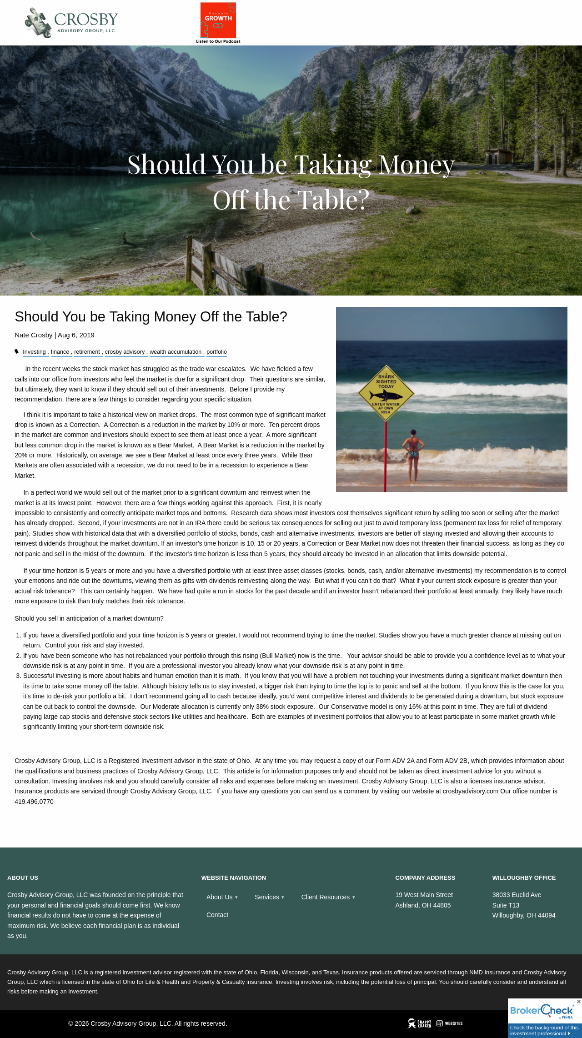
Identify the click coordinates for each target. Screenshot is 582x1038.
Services (267, 897)
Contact (217, 914)
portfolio (216, 352)
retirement (87, 352)
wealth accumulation (175, 352)
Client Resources (325, 897)
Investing (34, 352)
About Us (219, 897)
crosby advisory (125, 352)
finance (60, 352)
